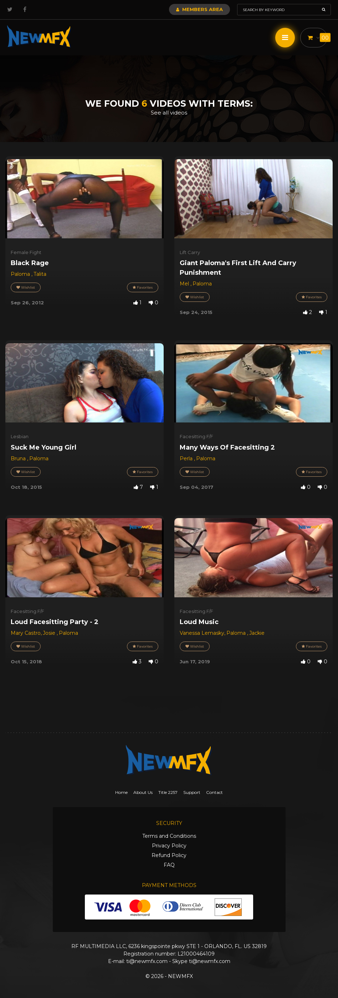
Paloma (21, 274)
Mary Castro (26, 633)
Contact (214, 792)
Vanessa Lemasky (202, 633)
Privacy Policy (169, 845)
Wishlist (25, 287)
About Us (143, 792)
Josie (50, 633)
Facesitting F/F (196, 436)
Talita (40, 274)
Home (121, 792)
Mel (185, 283)
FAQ (169, 865)
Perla (187, 458)
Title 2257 (168, 792)
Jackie (257, 633)
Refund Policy (169, 855)
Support (191, 792)
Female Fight (26, 252)
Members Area (199, 9)
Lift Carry (190, 252)
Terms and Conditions (169, 836)
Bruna (19, 458)
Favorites (143, 287)
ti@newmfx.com (147, 961)
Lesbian (20, 436)
